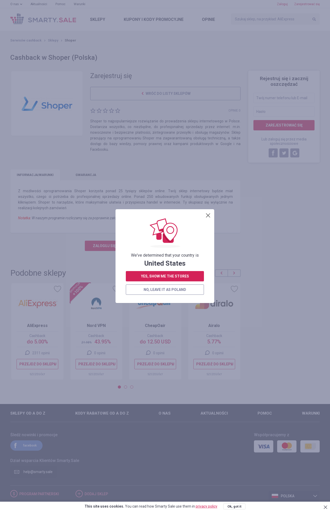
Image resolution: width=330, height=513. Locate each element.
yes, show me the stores (165, 149)
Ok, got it (234, 506)
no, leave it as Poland (165, 162)
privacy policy (206, 506)
